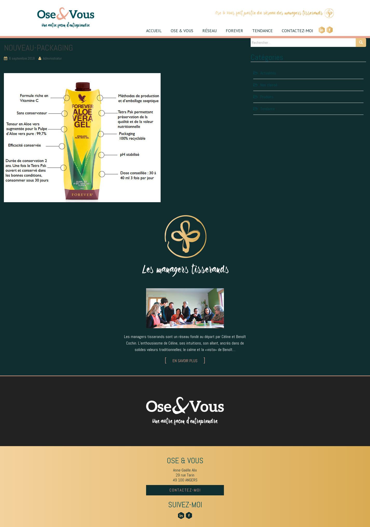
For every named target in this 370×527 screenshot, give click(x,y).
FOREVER (234, 30)
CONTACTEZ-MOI (297, 30)
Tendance (267, 108)
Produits (266, 97)
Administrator (52, 58)
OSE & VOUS (182, 30)
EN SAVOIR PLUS (185, 360)
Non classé (268, 85)
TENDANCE (262, 30)
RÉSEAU (209, 30)
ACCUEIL (154, 30)
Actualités (268, 73)
